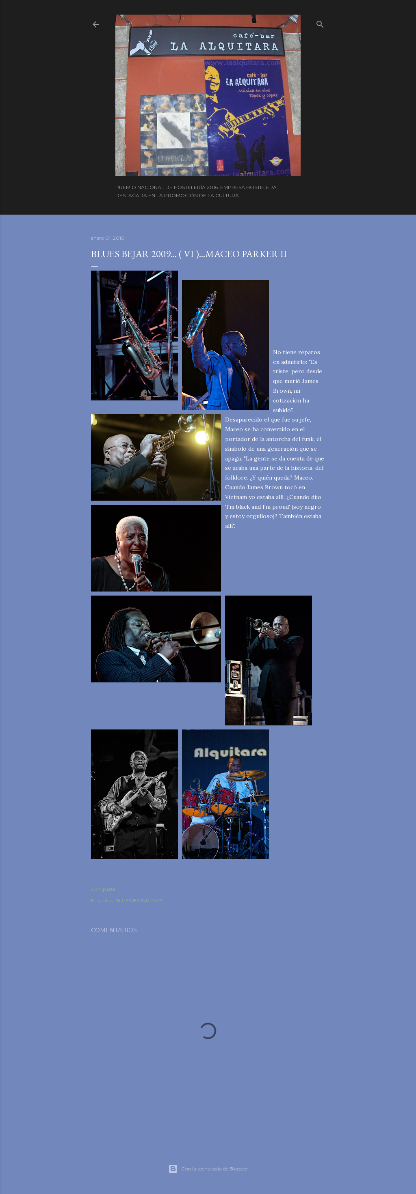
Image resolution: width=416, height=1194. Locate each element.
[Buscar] (320, 22)
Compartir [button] (103, 889)
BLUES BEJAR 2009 (139, 900)
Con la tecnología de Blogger (208, 1169)
